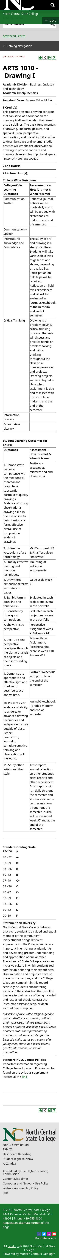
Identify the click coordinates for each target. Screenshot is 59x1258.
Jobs (5, 1193)
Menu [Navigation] (50, 20)
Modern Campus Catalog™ (37, 1254)
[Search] (52, 5)
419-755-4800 (33, 1218)
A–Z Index (9, 1163)
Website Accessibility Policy (21, 1188)
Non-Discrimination (16, 1145)
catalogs (13, 1246)
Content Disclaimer (15, 1179)
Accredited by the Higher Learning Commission (25, 1172)
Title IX (7, 1149)
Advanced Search (14, 36)
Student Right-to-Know (18, 1159)
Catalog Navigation (19, 46)
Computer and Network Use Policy (25, 1183)
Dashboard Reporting (17, 1154)
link (24, 1077)
